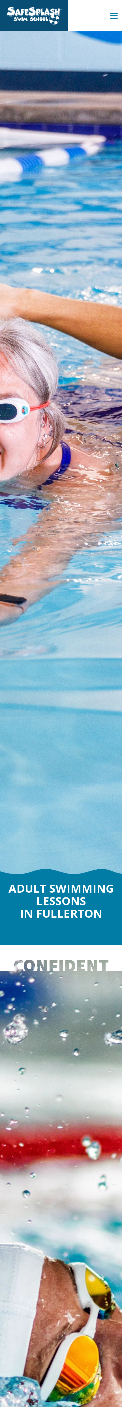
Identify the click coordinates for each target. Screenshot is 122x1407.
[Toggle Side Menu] (114, 15)
